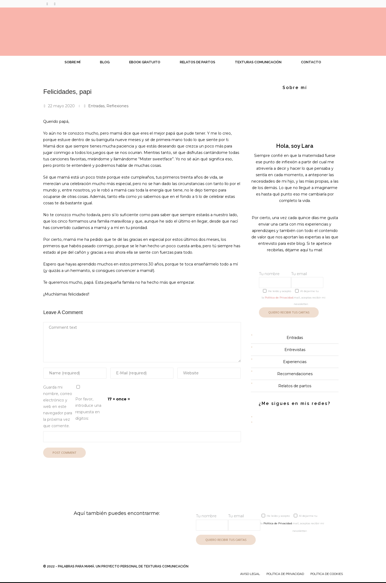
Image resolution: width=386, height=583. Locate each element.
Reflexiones (117, 106)
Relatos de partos (197, 62)
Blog (105, 62)
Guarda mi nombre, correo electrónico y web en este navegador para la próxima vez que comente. (57, 406)
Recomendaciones (295, 373)
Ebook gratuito (144, 62)
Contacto (311, 62)
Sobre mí (72, 62)
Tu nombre (275, 279)
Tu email (307, 279)
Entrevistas (294, 349)
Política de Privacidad (279, 297)
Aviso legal (250, 574)
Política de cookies (326, 574)
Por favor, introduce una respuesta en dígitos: (88, 409)
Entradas (96, 106)
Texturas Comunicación (258, 62)
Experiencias (294, 361)
